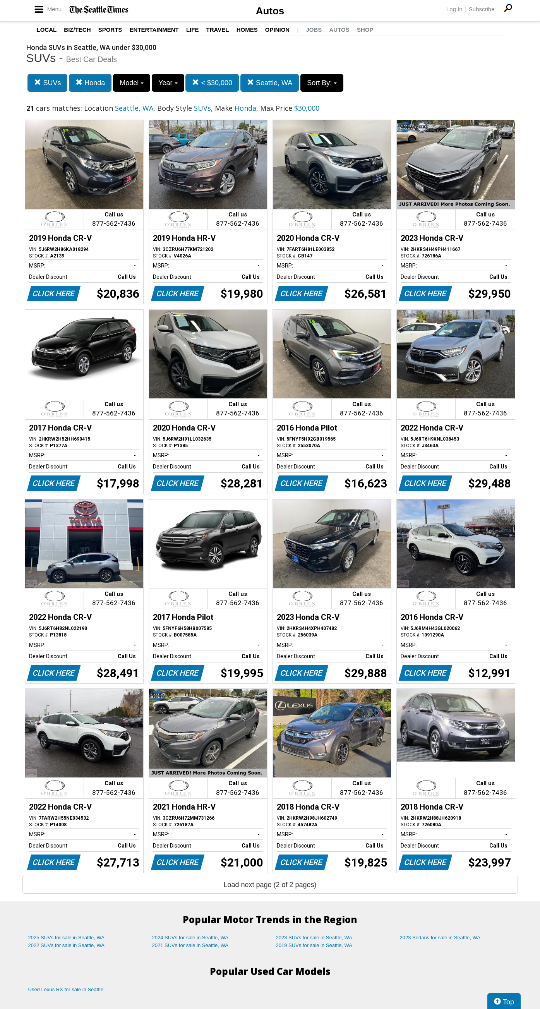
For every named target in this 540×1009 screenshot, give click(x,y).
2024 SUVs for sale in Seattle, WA (190, 937)
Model (132, 83)
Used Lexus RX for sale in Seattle (65, 989)
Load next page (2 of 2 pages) (269, 885)
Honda (90, 83)
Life (192, 29)
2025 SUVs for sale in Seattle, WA (66, 937)
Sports (110, 29)
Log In (454, 9)
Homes (247, 29)
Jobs (314, 29)
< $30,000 (212, 83)
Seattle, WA (269, 83)
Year (167, 83)
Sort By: (322, 83)
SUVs (47, 83)
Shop (365, 29)
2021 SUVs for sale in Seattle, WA (190, 945)
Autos (270, 11)
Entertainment (154, 29)
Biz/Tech (77, 29)
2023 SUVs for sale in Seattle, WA (314, 937)
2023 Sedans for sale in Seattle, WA (440, 937)
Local (47, 29)
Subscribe (482, 9)
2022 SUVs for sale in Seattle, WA (66, 945)
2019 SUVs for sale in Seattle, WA (314, 945)
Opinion (277, 29)
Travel (217, 29)
